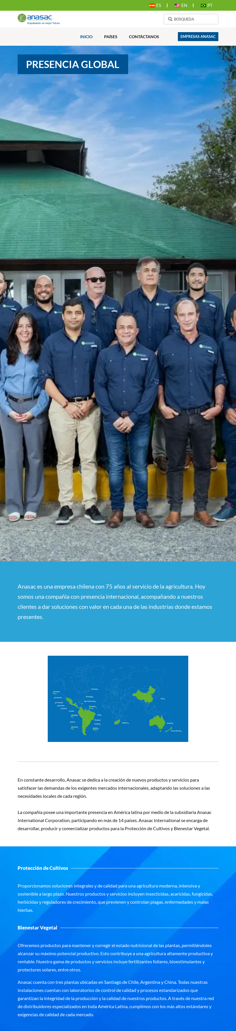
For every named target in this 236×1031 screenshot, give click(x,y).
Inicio (86, 36)
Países (110, 36)
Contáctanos (144, 36)
